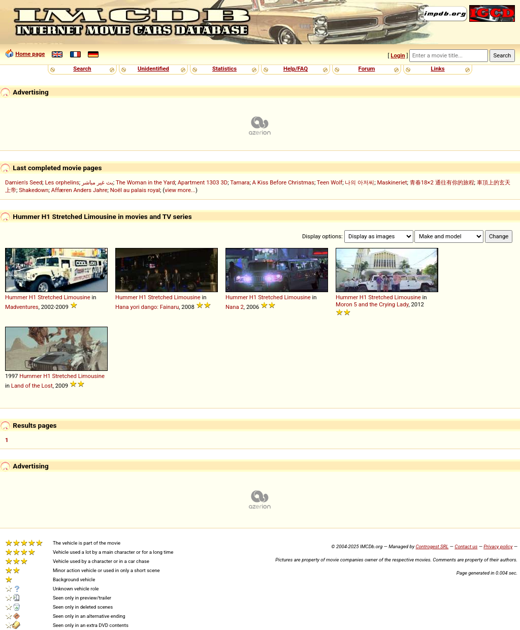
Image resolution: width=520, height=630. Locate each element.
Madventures (22, 306)
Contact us (465, 546)
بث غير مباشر (97, 182)
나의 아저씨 (359, 182)
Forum (367, 68)
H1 (32, 297)
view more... (180, 190)
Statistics (224, 68)
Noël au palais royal (135, 190)
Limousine (76, 297)
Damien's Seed (23, 182)
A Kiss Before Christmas (283, 182)
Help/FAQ (295, 68)
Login (398, 55)
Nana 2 (234, 306)
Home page (30, 53)
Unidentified (153, 68)
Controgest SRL (431, 546)
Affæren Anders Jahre (79, 190)
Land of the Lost (32, 385)
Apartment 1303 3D (203, 182)
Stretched (50, 297)
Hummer (16, 297)
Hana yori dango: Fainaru (147, 306)
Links (437, 68)
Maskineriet (392, 182)
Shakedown (33, 190)
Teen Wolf (329, 182)
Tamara (239, 182)
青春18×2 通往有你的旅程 (442, 182)
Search (82, 68)
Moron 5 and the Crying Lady (372, 304)
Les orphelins (62, 182)
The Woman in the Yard (145, 182)
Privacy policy (497, 546)
